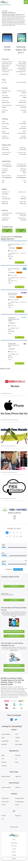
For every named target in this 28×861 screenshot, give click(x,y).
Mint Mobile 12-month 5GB (14, 245)
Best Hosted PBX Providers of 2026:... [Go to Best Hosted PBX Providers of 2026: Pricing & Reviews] (9, 498)
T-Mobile (17, 737)
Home (14, 839)
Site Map (14, 855)
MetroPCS (4, 744)
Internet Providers (6, 787)
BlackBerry (18, 755)
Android (3, 815)
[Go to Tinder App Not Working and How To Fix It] (14, 460)
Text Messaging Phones (19, 803)
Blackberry (18, 815)
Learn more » (5, 74)
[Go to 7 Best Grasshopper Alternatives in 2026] (14, 434)
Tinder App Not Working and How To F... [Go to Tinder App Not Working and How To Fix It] (9, 472)
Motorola (3, 762)
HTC (2, 758)
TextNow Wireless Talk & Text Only (13, 294)
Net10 (16, 741)
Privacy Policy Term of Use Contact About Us (14, 847)
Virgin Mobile (4, 741)
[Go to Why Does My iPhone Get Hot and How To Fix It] (14, 408)
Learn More (14, 586)
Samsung (4, 765)
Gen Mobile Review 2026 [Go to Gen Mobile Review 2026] (6, 393)
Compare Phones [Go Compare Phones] (14, 636)
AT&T (16, 734)
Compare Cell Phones (5, 4)
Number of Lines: (14, 528)
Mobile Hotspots (5, 776)
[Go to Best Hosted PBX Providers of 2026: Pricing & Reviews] (14, 487)
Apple (3, 755)
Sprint (3, 737)
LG (16, 758)
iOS (2, 819)
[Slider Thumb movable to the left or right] (7, 548)
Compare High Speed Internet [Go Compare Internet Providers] (14, 670)
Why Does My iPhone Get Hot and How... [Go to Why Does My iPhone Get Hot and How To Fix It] (10, 419)
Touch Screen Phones (5, 803)
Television (17, 787)
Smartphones (5, 798)
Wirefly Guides (14, 827)
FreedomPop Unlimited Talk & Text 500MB (13, 319)
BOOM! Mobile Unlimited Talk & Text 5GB (13, 345)
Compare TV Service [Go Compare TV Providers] (14, 665)
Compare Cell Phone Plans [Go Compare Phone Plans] (14, 631)
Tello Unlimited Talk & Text (13, 269)
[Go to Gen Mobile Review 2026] (14, 381)
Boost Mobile (18, 744)
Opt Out (14, 858)
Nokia (16, 762)
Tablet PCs (18, 776)
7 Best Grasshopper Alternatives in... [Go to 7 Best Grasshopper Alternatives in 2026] (9, 446)
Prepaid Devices (19, 798)
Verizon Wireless (5, 734)
